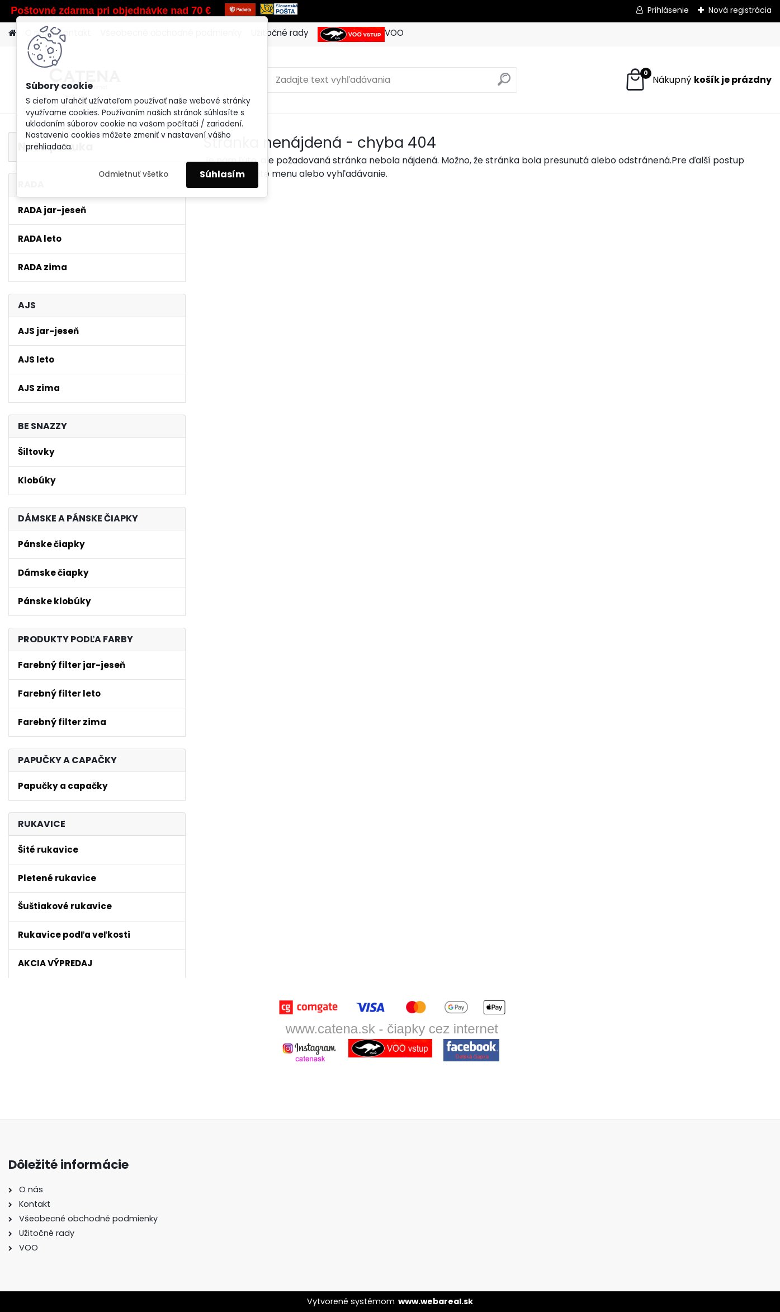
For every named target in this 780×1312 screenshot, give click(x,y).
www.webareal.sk (435, 1301)
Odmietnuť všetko (133, 174)
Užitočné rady (280, 33)
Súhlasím (222, 174)
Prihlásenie (668, 10)
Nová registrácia (740, 10)
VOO (361, 34)
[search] (504, 84)
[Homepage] (12, 33)
